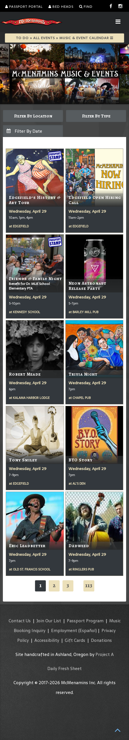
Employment (64, 630)
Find (86, 6)
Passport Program (85, 620)
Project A (104, 654)
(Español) (87, 630)
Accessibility (46, 640)
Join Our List (48, 620)
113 (88, 585)
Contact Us (20, 620)
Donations (101, 640)
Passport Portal (24, 6)
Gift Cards (75, 640)
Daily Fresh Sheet (64, 668)
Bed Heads (60, 6)
